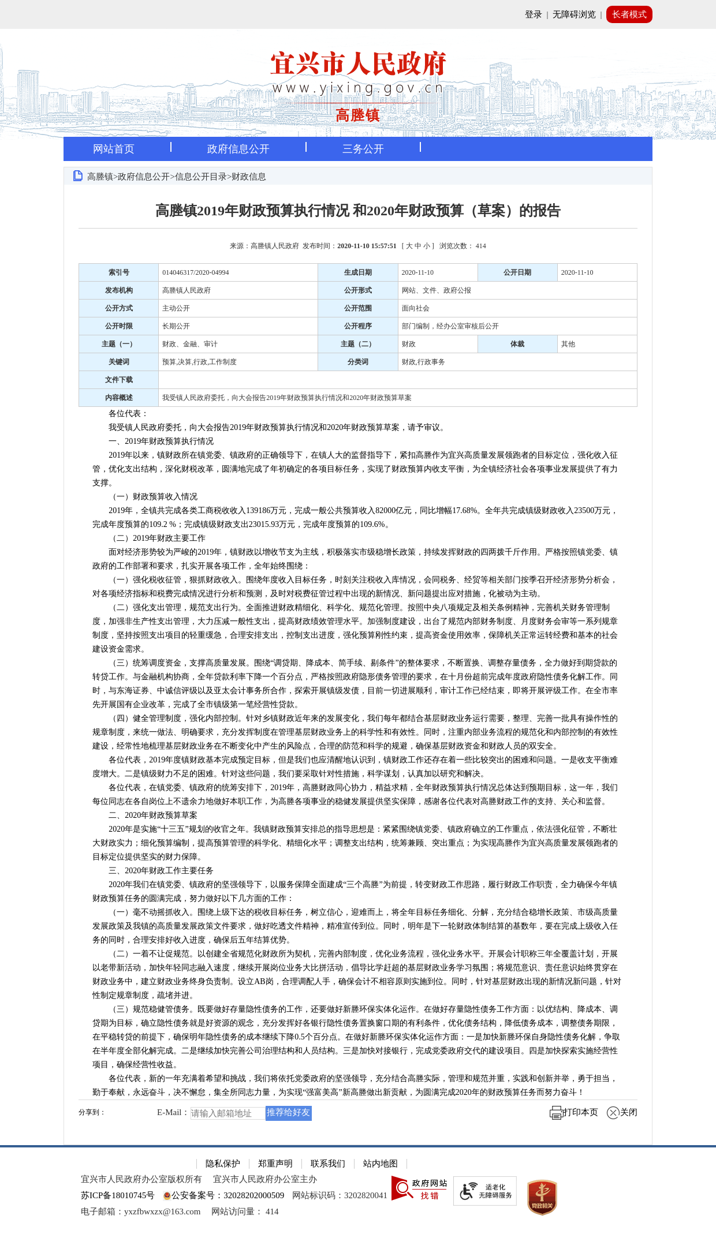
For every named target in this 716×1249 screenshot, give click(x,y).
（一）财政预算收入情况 (144, 496)
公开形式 (358, 290)
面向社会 (416, 308)
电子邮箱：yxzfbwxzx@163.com (141, 1211)
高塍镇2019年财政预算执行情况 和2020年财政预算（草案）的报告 (358, 210)
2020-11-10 (418, 272)
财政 (409, 344)
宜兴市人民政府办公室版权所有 (141, 1179)
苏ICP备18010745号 (118, 1195)
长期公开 (176, 326)
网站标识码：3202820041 (339, 1195)
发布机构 (119, 290)
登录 (533, 14)
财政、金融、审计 (190, 344)
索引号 (119, 272)
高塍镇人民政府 (186, 290)
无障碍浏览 (574, 14)
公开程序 (358, 326)
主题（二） (358, 344)
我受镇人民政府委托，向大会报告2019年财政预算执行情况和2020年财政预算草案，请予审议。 (270, 427)
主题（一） (119, 344)
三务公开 (363, 149)
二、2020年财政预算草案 (144, 815)
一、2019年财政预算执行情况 (153, 441)
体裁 (517, 344)
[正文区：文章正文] (358, 665)
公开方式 (119, 308)
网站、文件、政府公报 (436, 290)
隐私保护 (223, 1163)
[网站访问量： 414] (244, 1211)
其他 (568, 344)
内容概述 (119, 398)
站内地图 (380, 1163)
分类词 (358, 362)
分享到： (92, 1112)
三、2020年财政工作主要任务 (153, 870)
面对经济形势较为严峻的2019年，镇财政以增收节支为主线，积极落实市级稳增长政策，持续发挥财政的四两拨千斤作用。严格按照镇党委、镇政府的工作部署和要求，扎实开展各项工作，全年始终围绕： (355, 559)
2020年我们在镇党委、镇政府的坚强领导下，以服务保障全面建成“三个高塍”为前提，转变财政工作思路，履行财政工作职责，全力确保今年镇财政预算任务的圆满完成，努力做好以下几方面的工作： (354, 891)
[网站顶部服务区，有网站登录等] (358, 14)
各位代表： (120, 413)
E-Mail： (174, 1112)
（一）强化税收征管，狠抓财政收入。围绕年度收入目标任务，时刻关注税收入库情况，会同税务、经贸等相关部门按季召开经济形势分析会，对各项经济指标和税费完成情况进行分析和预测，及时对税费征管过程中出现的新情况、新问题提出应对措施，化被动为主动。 (355, 586)
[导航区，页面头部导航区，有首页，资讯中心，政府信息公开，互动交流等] (358, 149)
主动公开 (176, 308)
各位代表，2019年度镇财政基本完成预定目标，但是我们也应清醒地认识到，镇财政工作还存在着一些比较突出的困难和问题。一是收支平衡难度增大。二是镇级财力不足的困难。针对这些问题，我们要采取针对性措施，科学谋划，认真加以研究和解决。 (355, 767)
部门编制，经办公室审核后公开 (450, 326)
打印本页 (574, 1112)
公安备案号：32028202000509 (223, 1195)
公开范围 (358, 308)
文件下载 (119, 380)
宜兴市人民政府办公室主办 (265, 1179)
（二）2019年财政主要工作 (149, 538)
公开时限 (119, 326)
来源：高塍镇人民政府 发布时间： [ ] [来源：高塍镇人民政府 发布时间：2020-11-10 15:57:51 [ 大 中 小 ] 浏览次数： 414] (358, 246)
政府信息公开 (238, 149)
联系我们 (328, 1163)
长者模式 (629, 14)
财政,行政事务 (423, 362)
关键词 (119, 362)
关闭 (621, 1112)
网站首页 (114, 149)
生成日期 (358, 272)
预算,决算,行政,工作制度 (199, 362)
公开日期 (517, 272)
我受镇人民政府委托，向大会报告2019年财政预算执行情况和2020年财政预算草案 (287, 398)
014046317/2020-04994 (195, 272)
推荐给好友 (288, 1112)
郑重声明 (275, 1163)
